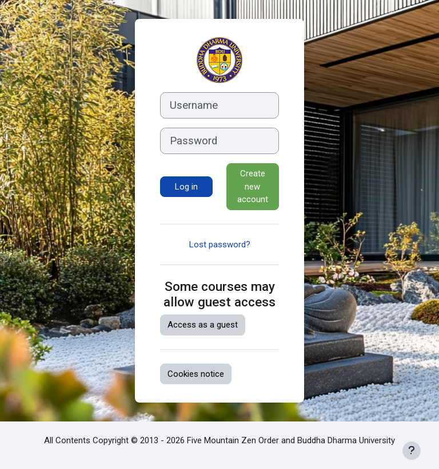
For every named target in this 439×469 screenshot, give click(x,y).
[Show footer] (411, 451)
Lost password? (219, 244)
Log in (186, 187)
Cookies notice (195, 374)
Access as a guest (202, 325)
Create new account (252, 186)
